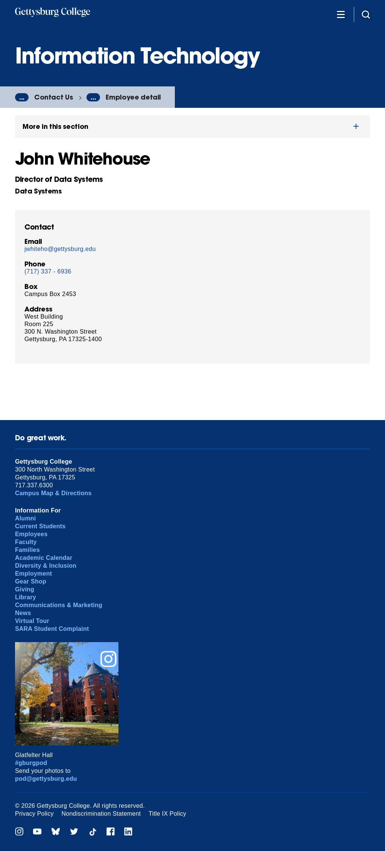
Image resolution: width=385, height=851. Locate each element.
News (23, 613)
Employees (31, 534)
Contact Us (53, 97)
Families (27, 550)
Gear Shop (30, 581)
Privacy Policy (34, 813)
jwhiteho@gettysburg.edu (60, 249)
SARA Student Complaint (52, 629)
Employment (33, 573)
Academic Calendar (44, 558)
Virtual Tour (32, 621)
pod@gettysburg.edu (46, 778)
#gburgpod (31, 763)
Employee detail (133, 97)
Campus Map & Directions (53, 493)
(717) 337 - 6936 (47, 271)
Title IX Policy (167, 813)
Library (25, 597)
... (21, 97)
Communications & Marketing (58, 605)
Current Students (40, 526)
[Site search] (366, 14)
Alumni (25, 518)
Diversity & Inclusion (45, 565)
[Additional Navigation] (340, 14)
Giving (24, 589)
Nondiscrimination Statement (101, 813)
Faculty (26, 542)
